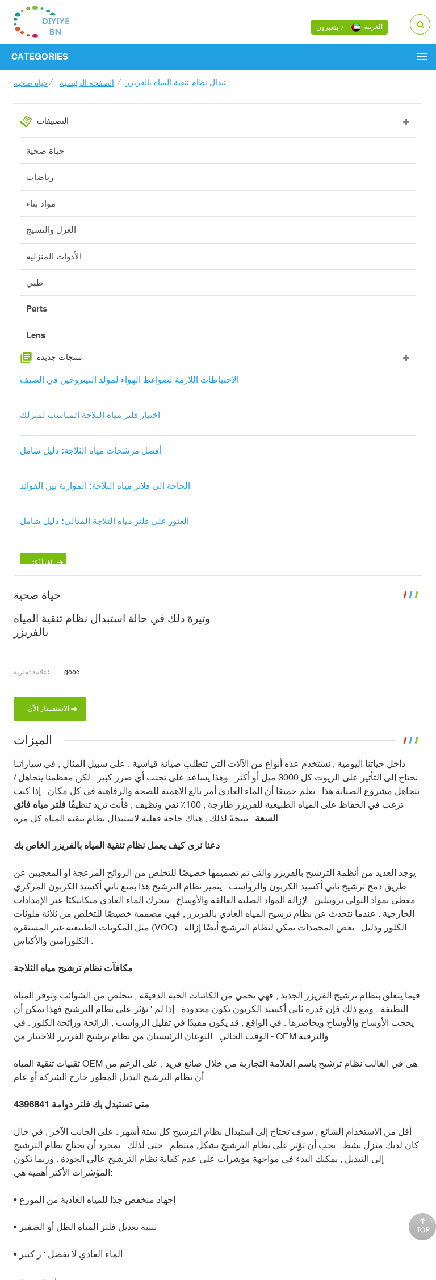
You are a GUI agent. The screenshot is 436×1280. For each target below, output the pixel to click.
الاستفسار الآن (48, 727)
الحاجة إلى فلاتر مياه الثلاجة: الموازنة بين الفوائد (105, 495)
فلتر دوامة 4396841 (53, 1122)
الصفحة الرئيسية (87, 82)
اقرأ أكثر (40, 572)
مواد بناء (41, 203)
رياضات (39, 177)
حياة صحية (31, 82)
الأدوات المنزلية (54, 256)
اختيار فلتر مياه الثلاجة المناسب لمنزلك (90, 424)
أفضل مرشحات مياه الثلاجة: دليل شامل (90, 460)
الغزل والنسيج (51, 230)
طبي (34, 283)
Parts (36, 309)
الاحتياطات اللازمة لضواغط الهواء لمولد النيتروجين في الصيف (129, 389)
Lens (35, 336)
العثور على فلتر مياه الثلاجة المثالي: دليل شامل (104, 531)
